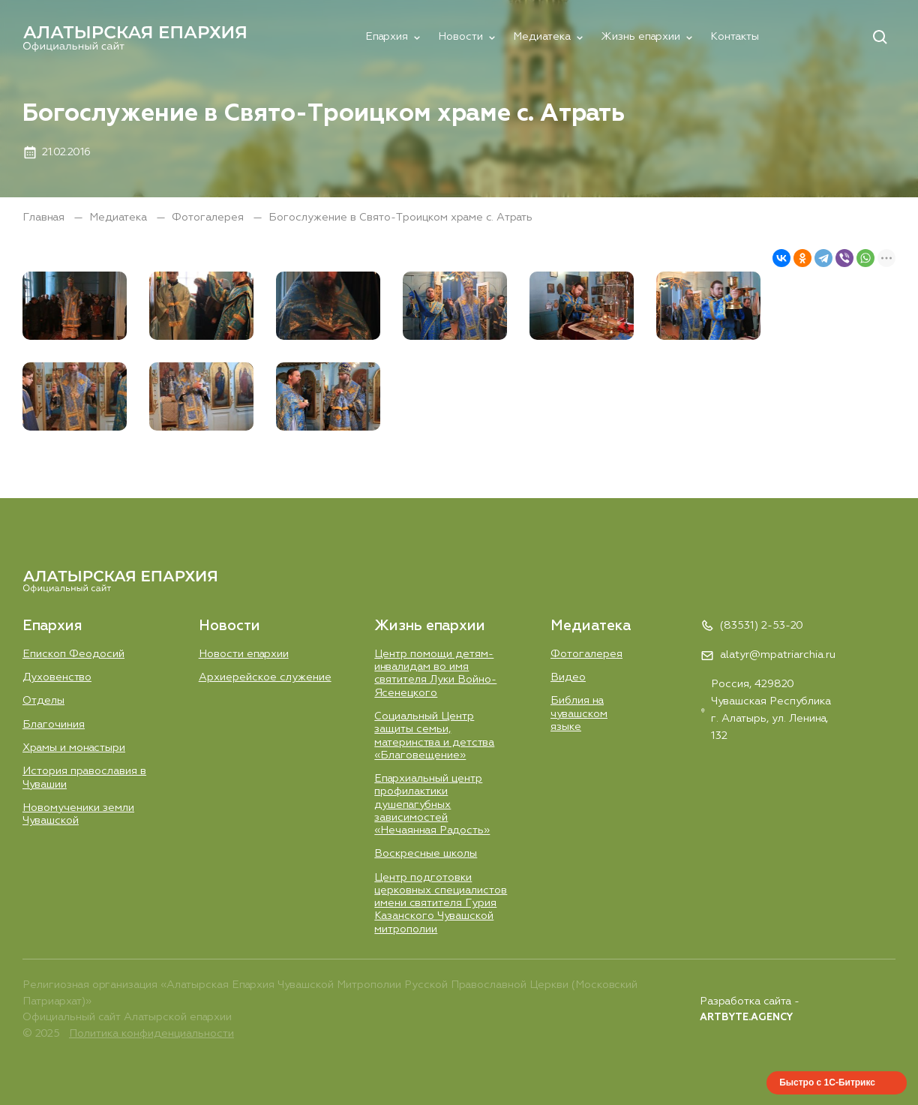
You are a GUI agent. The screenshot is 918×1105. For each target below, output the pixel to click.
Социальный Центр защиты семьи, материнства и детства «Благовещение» (434, 736)
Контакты (734, 37)
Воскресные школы (425, 853)
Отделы (43, 700)
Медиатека (542, 37)
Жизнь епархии (640, 37)
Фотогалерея (209, 217)
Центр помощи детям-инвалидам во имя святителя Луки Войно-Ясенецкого (435, 673)
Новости (460, 37)
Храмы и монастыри (73, 748)
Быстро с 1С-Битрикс (827, 1082)
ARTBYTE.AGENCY (746, 1017)
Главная (45, 217)
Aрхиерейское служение (265, 677)
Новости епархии (244, 654)
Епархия (386, 37)
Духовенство (57, 677)
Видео (568, 677)
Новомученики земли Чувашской (78, 814)
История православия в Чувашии (84, 777)
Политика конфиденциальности (151, 1033)
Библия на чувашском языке (579, 713)
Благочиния (53, 724)
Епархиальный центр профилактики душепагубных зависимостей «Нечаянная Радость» (432, 804)
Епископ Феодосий (73, 654)
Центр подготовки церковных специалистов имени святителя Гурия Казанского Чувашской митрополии (440, 903)
